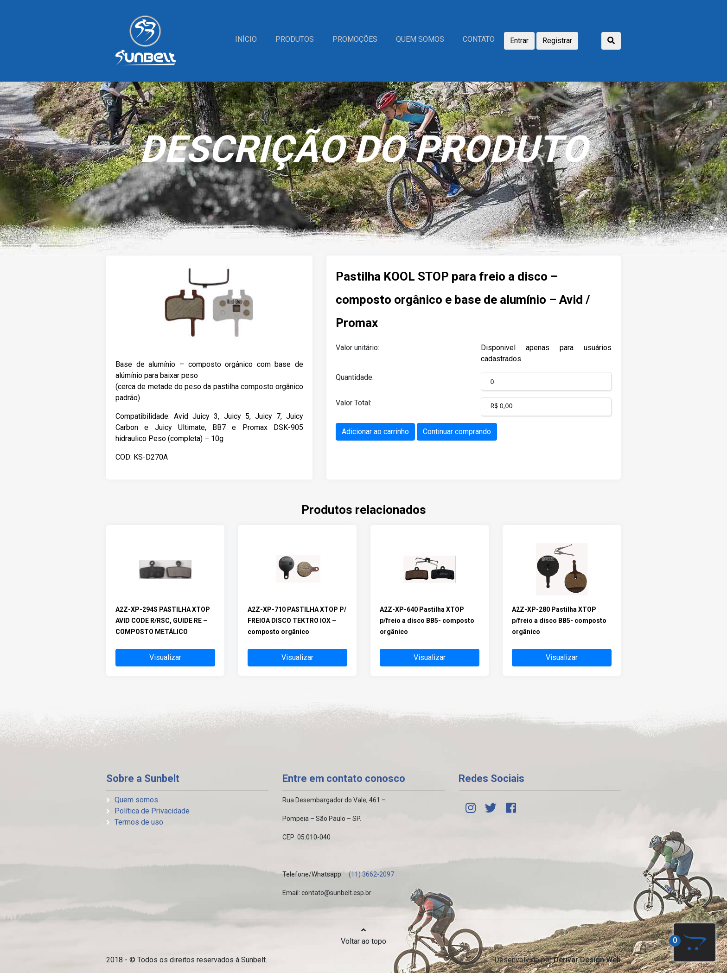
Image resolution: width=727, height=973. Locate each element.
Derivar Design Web (587, 959)
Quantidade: (355, 377)
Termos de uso (139, 822)
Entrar (519, 40)
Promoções (354, 39)
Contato (479, 39)
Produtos (294, 39)
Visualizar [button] (165, 657)
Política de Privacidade (152, 811)
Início (246, 39)
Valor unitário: (357, 347)
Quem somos (420, 39)
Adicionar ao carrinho (375, 431)
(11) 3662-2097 (371, 874)
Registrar (557, 40)
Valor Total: (353, 402)
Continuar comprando (457, 431)
